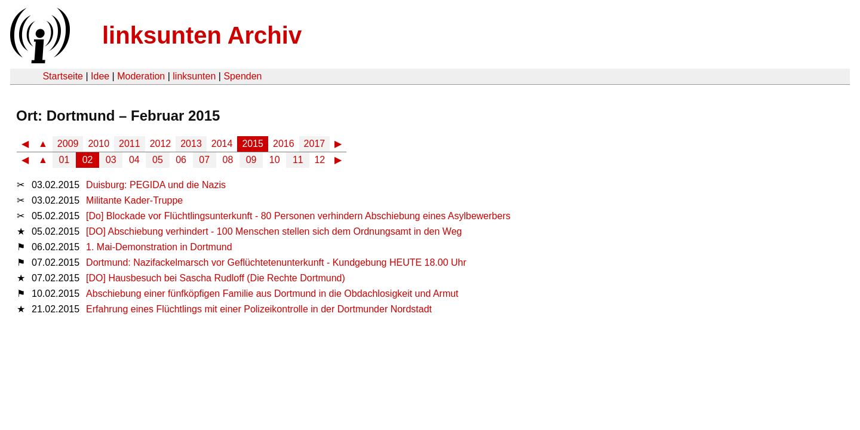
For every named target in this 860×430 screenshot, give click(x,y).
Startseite (62, 76)
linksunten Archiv (202, 35)
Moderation (141, 76)
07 (204, 160)
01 (64, 160)
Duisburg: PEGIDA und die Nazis (156, 185)
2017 (314, 144)
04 (134, 160)
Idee (100, 76)
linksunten (194, 76)
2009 (68, 144)
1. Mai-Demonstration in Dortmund (159, 247)
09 (251, 160)
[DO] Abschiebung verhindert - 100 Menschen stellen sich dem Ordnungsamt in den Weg (274, 231)
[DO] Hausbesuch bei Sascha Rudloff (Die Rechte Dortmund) (215, 278)
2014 (222, 144)
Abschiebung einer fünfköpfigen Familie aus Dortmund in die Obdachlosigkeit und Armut (272, 293)
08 (228, 160)
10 (274, 160)
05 (157, 160)
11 (298, 160)
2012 (160, 144)
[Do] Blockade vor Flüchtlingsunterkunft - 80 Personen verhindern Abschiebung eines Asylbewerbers (298, 216)
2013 (191, 144)
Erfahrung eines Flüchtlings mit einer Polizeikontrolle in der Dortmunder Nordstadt (259, 309)
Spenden (242, 76)
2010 (98, 144)
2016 (283, 144)
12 (319, 160)
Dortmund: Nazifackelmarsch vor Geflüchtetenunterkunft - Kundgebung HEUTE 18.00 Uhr (276, 262)
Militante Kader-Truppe (134, 200)
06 (181, 160)
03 (111, 160)
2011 (129, 144)
